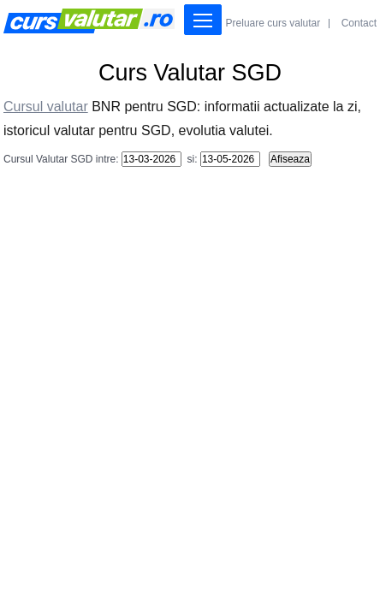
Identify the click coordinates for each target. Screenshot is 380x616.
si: (190, 159)
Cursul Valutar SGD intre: (61, 159)
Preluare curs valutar (273, 23)
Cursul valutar (45, 106)
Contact (359, 23)
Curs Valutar (89, 21)
